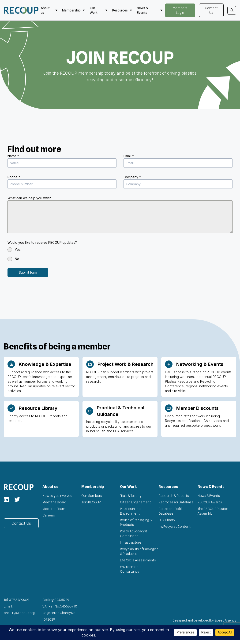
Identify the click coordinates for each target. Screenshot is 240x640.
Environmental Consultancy (131, 568)
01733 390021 (19, 599)
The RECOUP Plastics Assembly (213, 510)
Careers (48, 515)
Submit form (28, 272)
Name (13, 156)
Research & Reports (174, 495)
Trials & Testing (130, 495)
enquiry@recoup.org (19, 612)
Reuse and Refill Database (170, 510)
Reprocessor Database (176, 502)
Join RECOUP (91, 502)
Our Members (91, 495)
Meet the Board (54, 502)
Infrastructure (130, 542)
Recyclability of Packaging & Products (139, 551)
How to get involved (57, 495)
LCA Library (167, 519)
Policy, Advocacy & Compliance (133, 533)
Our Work (99, 10)
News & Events (150, 10)
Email (129, 156)
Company (132, 177)
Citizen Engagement (135, 502)
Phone (14, 177)
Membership (73, 10)
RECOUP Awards (210, 502)
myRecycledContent (175, 526)
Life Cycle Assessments (138, 560)
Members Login (180, 10)
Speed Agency (225, 620)
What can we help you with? (29, 198)
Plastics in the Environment (130, 510)
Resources (122, 10)
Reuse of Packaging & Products (136, 522)
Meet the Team (53, 508)
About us (49, 10)
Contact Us (211, 10)
